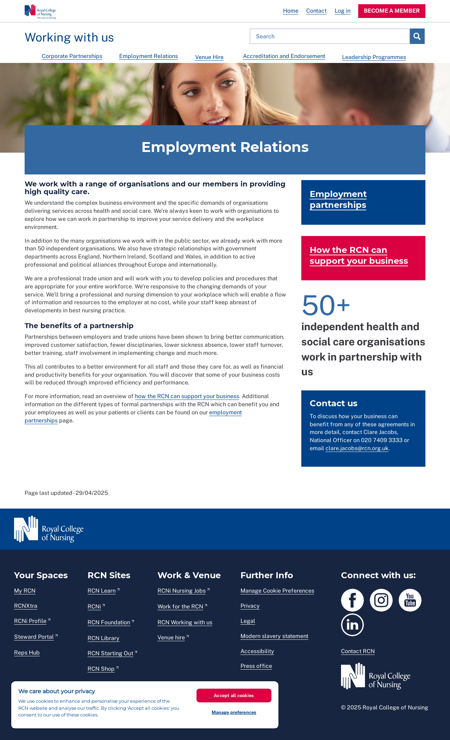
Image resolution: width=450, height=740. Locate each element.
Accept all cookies (234, 695)
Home (290, 10)
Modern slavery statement (274, 636)
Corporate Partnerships (72, 56)
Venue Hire (209, 57)
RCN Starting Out (110, 653)
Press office (256, 666)
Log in (343, 10)
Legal (247, 621)
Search (417, 36)
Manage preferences (234, 712)
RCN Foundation (109, 622)
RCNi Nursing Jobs (182, 590)
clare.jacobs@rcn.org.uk (357, 448)
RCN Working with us (185, 622)
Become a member (392, 10)
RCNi (94, 606)
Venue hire (171, 637)
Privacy (250, 605)
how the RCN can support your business (187, 396)
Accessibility (257, 651)
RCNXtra (25, 605)
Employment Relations (148, 56)
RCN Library (104, 638)
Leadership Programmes (374, 57)
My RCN (25, 590)
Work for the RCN (180, 606)
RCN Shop (101, 668)
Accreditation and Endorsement (284, 56)
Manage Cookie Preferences (277, 590)
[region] (144, 705)
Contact (316, 10)
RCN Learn (102, 590)
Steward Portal (34, 636)
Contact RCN (358, 651)
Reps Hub (27, 652)
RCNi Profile (30, 621)
